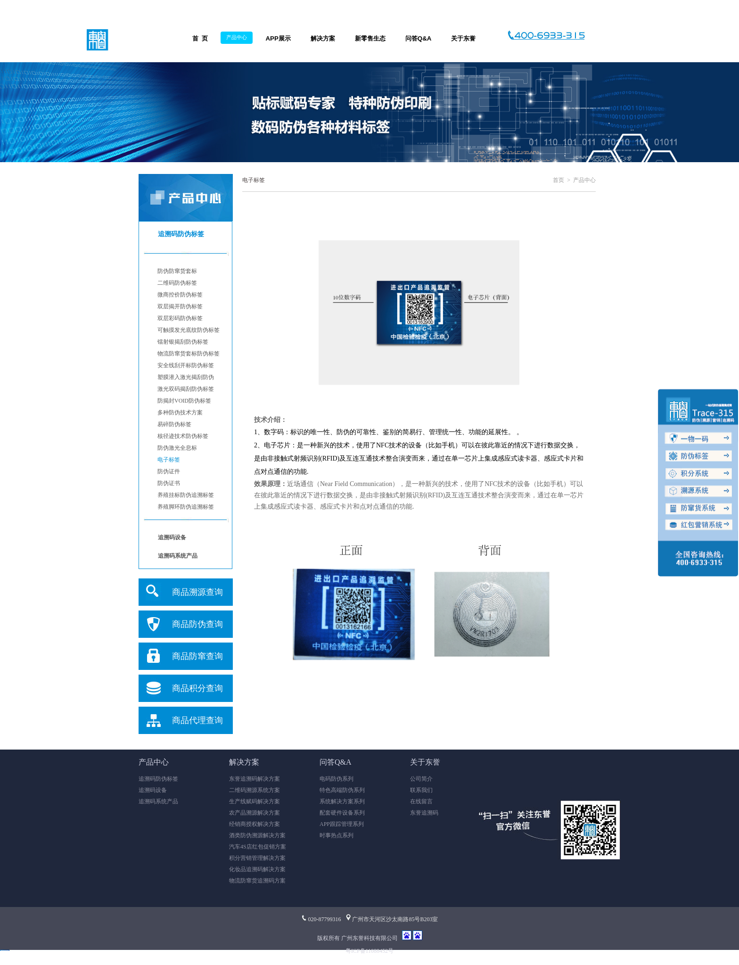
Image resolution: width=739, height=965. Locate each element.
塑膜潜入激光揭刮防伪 (185, 377)
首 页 (200, 38)
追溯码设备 (153, 790)
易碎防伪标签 (174, 424)
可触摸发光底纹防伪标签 (188, 330)
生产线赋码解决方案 (254, 801)
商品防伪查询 (197, 624)
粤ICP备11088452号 (369, 951)
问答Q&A (418, 38)
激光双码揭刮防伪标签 (185, 389)
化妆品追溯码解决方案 (257, 869)
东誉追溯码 (424, 812)
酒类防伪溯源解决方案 (257, 835)
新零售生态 (370, 38)
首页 (558, 180)
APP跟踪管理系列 (342, 824)
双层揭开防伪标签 (180, 306)
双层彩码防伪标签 (180, 318)
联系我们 (421, 790)
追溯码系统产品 (158, 801)
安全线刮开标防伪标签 (185, 365)
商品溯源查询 (197, 592)
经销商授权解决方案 (254, 824)
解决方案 (323, 38)
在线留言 (421, 801)
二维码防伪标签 (177, 283)
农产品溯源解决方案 (254, 812)
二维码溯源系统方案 (254, 790)
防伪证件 (168, 471)
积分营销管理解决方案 (257, 858)
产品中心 (236, 37)
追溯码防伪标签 (158, 778)
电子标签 (168, 459)
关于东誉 (463, 38)
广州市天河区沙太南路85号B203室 (391, 919)
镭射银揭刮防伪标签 (182, 341)
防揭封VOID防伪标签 (184, 400)
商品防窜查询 (197, 656)
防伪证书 (168, 483)
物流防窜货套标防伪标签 (188, 353)
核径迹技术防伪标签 (182, 436)
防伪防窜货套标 (177, 271)
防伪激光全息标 (177, 448)
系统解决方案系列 (342, 801)
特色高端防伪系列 (342, 790)
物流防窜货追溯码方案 (257, 880)
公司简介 (421, 778)
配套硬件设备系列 (342, 812)
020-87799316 (321, 919)
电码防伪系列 (336, 778)
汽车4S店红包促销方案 (257, 846)
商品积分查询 (197, 688)
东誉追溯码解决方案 (254, 778)
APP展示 (277, 38)
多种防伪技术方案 (180, 412)
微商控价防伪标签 (180, 294)
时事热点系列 (336, 835)
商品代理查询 (197, 720)
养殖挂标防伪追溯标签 (185, 495)
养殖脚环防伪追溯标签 (185, 506)
